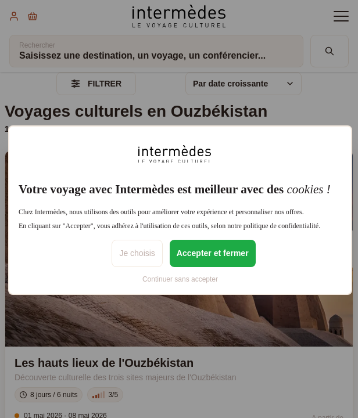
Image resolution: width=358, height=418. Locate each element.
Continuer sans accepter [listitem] (180, 279)
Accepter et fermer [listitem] (213, 253)
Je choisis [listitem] (137, 253)
